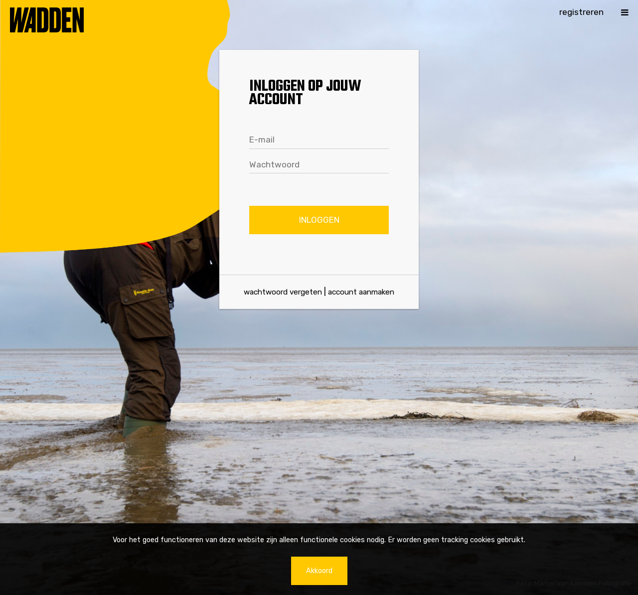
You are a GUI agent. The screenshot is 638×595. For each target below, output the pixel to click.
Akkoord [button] (319, 570)
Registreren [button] (581, 12)
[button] (624, 12)
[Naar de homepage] (62, 12)
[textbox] (319, 140)
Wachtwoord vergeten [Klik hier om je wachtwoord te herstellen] (283, 292)
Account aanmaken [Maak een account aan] (361, 292)
